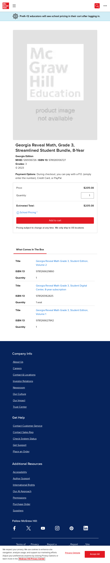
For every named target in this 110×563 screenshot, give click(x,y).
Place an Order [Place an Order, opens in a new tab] (21, 451)
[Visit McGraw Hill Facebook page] (14, 528)
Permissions (19, 498)
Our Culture (19, 394)
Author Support (21, 478)
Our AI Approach (22, 491)
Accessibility (20, 472)
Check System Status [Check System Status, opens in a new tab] (25, 438)
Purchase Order (21, 504)
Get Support (19, 445)
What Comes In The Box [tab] (30, 249)
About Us (18, 362)
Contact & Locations (24, 375)
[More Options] (105, 6)
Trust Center (20, 407)
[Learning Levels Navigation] (14, 5)
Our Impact (19, 400)
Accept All (95, 554)
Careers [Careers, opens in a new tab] (17, 368)
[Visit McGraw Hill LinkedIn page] (86, 528)
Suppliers (18, 510)
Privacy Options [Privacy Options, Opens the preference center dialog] (72, 553)
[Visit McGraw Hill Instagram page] (57, 528)
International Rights (24, 485)
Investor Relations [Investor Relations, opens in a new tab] (23, 381)
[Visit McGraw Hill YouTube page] (43, 528)
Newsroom (19, 387)
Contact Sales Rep (23, 432)
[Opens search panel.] (97, 5)
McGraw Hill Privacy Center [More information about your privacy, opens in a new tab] (32, 559)
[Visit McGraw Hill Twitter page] (28, 528)
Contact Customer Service (27, 426)
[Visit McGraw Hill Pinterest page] (71, 528)
